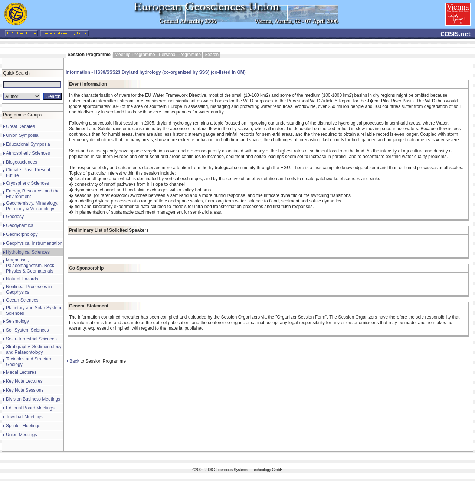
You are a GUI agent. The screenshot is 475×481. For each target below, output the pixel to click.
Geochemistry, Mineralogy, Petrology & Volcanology (32, 206)
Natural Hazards (22, 278)
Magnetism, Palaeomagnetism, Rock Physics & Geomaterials (30, 265)
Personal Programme (180, 54)
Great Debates (20, 126)
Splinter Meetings (23, 425)
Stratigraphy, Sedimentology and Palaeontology (34, 349)
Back (73, 361)
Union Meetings (21, 434)
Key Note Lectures (24, 381)
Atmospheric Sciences (28, 153)
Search (211, 54)
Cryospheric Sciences (27, 183)
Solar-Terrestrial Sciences (31, 339)
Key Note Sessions (24, 390)
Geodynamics (19, 225)
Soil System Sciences (27, 330)
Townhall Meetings (24, 416)
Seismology (17, 321)
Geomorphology (21, 234)
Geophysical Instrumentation (34, 243)
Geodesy (15, 216)
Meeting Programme (135, 54)
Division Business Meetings (33, 399)
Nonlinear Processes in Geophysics (29, 289)
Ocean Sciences (22, 300)
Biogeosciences (21, 162)
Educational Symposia (28, 144)
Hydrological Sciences (28, 252)
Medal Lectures (21, 372)
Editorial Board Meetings (30, 408)
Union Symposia (22, 135)
